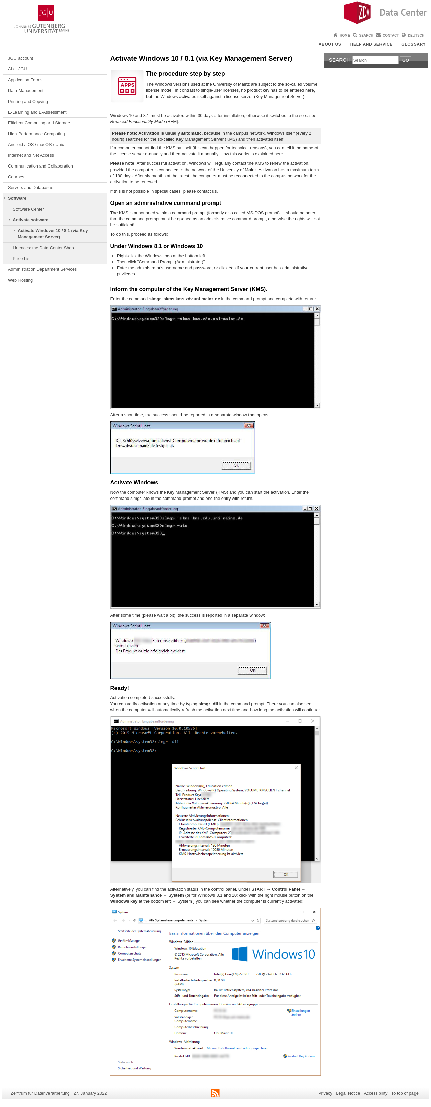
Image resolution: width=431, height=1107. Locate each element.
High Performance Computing (36, 133)
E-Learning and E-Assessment (37, 112)
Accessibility (376, 1093)
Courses (16, 176)
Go (405, 60)
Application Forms (25, 79)
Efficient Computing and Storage (39, 122)
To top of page (405, 1093)
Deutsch (416, 35)
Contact (391, 35)
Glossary (413, 44)
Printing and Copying (28, 101)
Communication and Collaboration (40, 166)
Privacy (325, 1093)
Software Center (28, 209)
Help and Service (371, 44)
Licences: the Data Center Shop (43, 247)
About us (330, 44)
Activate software (30, 219)
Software (17, 198)
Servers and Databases (30, 187)
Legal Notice (348, 1093)
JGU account (20, 58)
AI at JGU (17, 68)
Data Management (25, 90)
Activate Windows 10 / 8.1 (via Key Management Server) (53, 233)
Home (345, 35)
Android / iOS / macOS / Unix (36, 144)
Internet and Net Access (31, 155)
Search (366, 35)
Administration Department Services (42, 269)
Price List (22, 258)
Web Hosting (20, 280)
